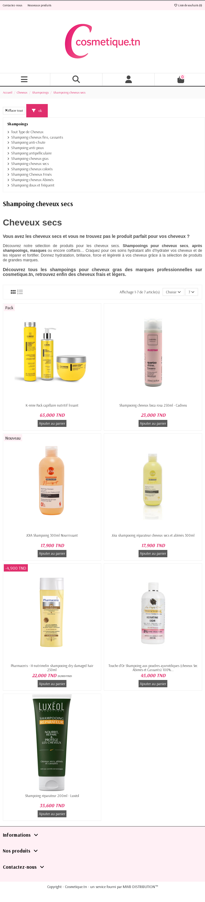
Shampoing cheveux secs (30, 163)
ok (37, 110)
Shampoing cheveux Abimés (32, 179)
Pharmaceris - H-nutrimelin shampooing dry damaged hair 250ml (52, 667)
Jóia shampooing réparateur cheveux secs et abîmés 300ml (153, 535)
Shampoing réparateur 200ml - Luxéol (52, 796)
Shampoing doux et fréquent (32, 185)
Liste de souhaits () (188, 5)
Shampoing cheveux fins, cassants (37, 137)
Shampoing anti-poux (27, 147)
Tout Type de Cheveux (27, 131)
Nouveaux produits (39, 5)
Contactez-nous (13, 5)
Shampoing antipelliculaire (31, 153)
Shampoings (17, 123)
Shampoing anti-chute (28, 142)
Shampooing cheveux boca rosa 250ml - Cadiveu (153, 405)
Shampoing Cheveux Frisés (31, 174)
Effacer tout (14, 110)
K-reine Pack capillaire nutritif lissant (52, 405)
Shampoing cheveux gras (29, 158)
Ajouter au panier (52, 423)
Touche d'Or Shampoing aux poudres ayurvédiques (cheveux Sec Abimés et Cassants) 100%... (153, 667)
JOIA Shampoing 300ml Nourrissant (52, 535)
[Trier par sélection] (173, 292)
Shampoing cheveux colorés (32, 169)
